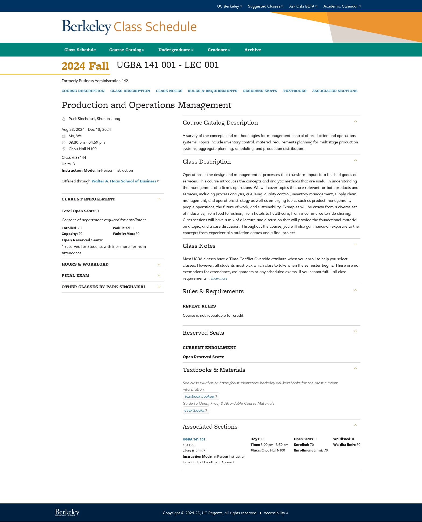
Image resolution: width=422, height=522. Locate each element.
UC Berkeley (230, 6)
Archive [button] (253, 49)
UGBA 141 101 (194, 439)
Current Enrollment (88, 199)
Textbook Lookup (201, 396)
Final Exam (76, 275)
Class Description (130, 91)
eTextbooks (196, 410)
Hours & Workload (85, 264)
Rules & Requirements (212, 91)
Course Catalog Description (220, 122)
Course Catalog (127, 49)
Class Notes (169, 91)
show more (219, 278)
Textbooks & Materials (214, 369)
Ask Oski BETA (303, 6)
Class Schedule (80, 49)
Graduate (219, 49)
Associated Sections (335, 91)
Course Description (83, 91)
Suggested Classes (266, 6)
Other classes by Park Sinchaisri (103, 287)
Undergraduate (176, 49)
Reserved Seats (260, 91)
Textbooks (295, 91)
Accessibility (276, 513)
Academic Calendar (342, 6)
